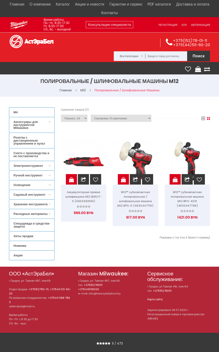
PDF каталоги (159, 4)
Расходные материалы (30, 214)
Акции (18, 255)
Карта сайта (155, 299)
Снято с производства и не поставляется (31, 154)
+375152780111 (93, 285)
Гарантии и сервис (125, 4)
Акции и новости (89, 4)
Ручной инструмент (28, 175)
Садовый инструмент (29, 194)
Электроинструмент (28, 165)
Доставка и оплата (192, 4)
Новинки (19, 245)
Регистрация (167, 25)
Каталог (63, 4)
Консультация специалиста (109, 24)
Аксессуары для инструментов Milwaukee (25, 125)
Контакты (109, 12)
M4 (15, 112)
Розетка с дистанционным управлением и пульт (29, 140)
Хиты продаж (23, 236)
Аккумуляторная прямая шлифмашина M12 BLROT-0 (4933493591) (83, 196)
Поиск (198, 56)
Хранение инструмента (30, 204)
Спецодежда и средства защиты (31, 225)
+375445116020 (88, 289)
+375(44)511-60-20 (191, 44)
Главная (17, 4)
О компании (40, 4)
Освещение (21, 185)
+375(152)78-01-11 (190, 40)
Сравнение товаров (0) (75, 109)
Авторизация (200, 25)
